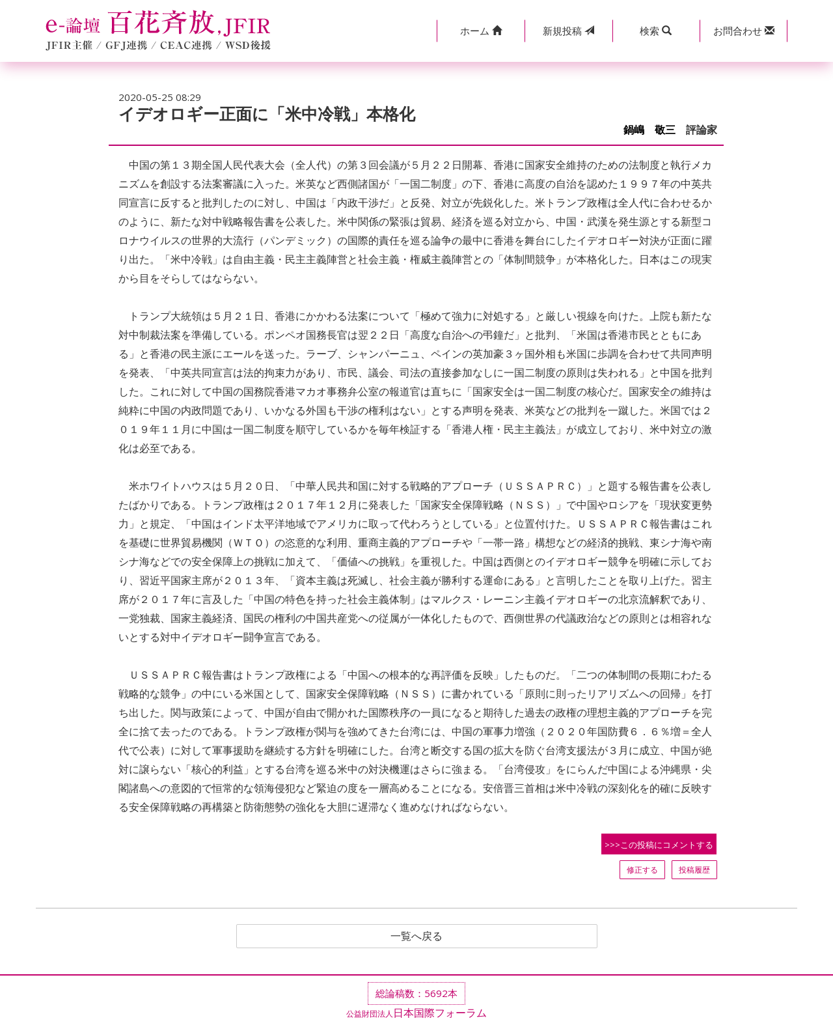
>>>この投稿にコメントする (659, 845)
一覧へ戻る (416, 936)
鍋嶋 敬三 (649, 129)
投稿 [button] (568, 30)
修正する (642, 869)
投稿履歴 (694, 869)
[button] (481, 31)
